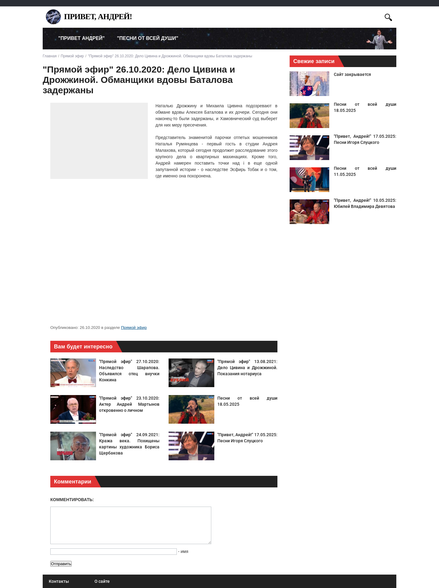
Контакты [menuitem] (59, 581)
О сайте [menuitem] (102, 581)
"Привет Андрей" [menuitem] (81, 38)
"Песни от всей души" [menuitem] (147, 38)
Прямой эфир (134, 327)
